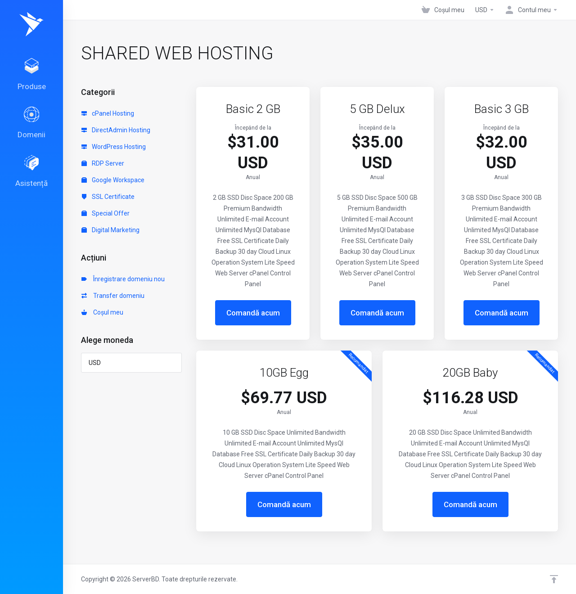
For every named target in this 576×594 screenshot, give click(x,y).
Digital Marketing (110, 230)
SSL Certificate (108, 196)
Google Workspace (112, 180)
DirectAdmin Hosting (115, 130)
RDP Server (102, 163)
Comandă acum (253, 312)
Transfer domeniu (112, 295)
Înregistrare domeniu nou (123, 279)
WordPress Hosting (113, 146)
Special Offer (105, 213)
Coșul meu (102, 312)
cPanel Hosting (107, 113)
